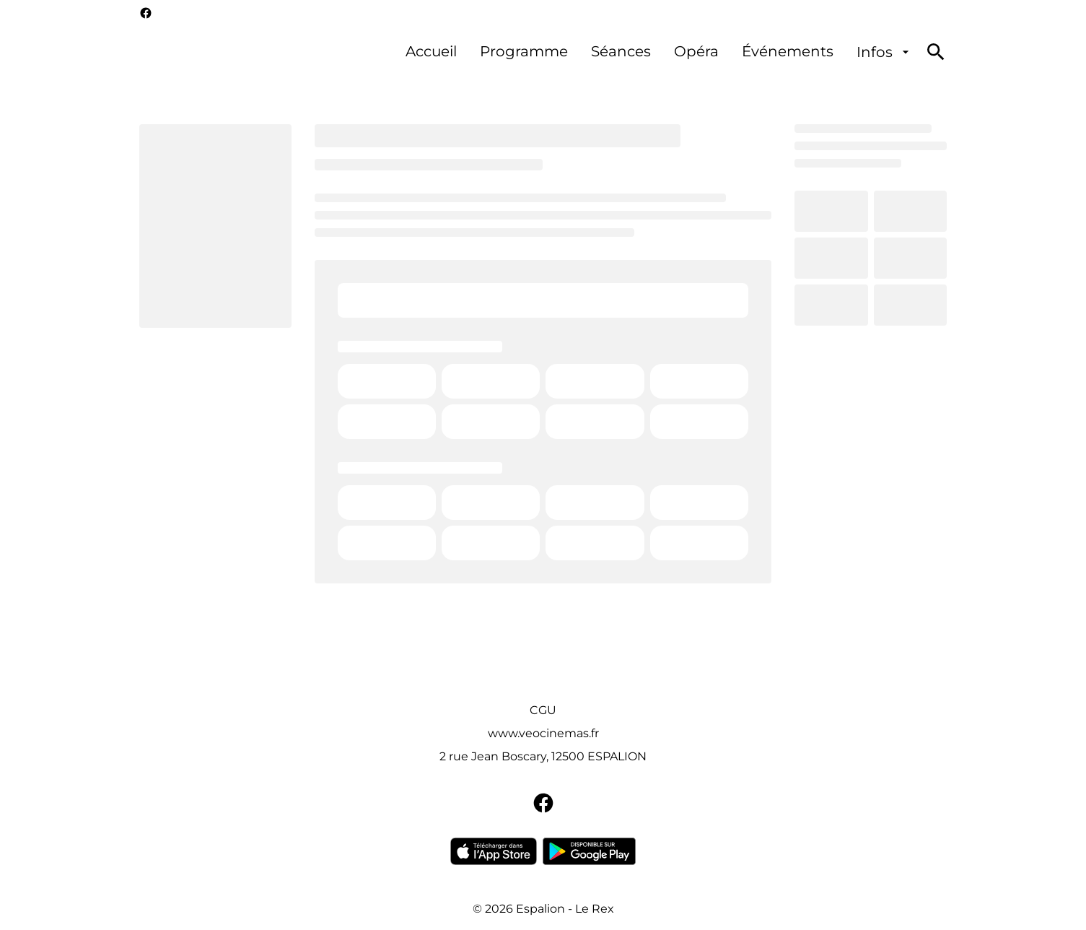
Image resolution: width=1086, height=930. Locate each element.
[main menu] (659, 52)
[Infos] (885, 52)
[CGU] (543, 710)
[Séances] (621, 52)
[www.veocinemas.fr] (543, 733)
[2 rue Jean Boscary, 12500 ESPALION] (543, 756)
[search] (935, 52)
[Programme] (524, 52)
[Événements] (787, 52)
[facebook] (145, 12)
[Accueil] (431, 52)
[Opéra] (696, 52)
